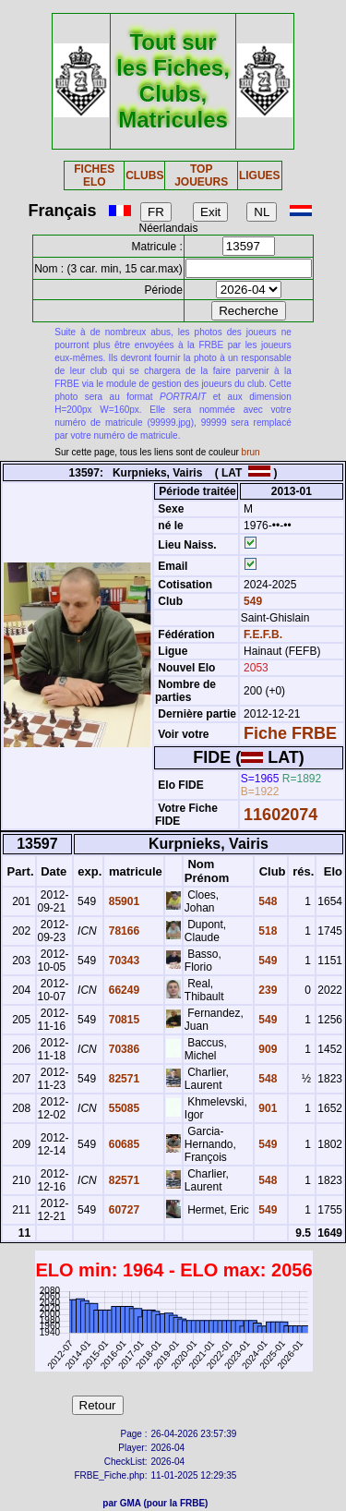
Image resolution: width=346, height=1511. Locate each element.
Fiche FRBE (290, 733)
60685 (122, 1144)
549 (251, 601)
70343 (122, 960)
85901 (122, 901)
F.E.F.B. (263, 634)
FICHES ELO (94, 175)
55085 (122, 1108)
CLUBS (144, 175)
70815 (122, 1019)
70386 (122, 1049)
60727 (122, 1209)
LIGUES (259, 175)
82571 (122, 1078)
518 (266, 931)
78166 (122, 931)
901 (266, 1108)
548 (266, 901)
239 (266, 990)
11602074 (280, 814)
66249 (122, 990)
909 (266, 1049)
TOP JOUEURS (201, 175)
